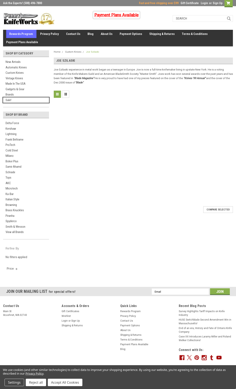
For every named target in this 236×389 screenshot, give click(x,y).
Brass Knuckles (15, 210)
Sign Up (217, 3)
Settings (14, 382)
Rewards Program (21, 34)
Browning (11, 205)
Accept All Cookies (65, 382)
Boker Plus (12, 161)
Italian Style (12, 199)
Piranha (10, 216)
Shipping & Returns (162, 34)
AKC (8, 183)
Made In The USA (16, 83)
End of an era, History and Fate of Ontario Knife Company (205, 330)
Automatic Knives (16, 67)
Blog (90, 34)
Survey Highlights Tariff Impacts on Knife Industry (202, 313)
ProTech (10, 145)
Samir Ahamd (13, 167)
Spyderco (11, 221)
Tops (8, 177)
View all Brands (15, 232)
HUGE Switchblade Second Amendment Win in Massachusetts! (205, 321)
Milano (10, 156)
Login (204, 3)
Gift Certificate (190, 3)
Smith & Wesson (15, 227)
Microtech (12, 188)
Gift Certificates (70, 311)
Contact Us (73, 34)
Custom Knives (15, 73)
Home (57, 52)
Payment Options (131, 34)
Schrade (10, 172)
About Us (106, 34)
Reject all (36, 382)
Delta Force (12, 123)
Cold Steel (12, 150)
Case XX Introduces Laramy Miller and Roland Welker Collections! (205, 338)
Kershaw (11, 128)
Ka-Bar (10, 194)
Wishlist (66, 316)
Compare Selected (218, 209)
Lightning (11, 134)
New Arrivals (13, 62)
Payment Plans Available (22, 42)
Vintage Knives (14, 78)
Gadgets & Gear (15, 89)
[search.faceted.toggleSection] (12, 268)
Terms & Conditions (195, 34)
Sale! (8, 100)
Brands (10, 94)
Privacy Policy (49, 34)
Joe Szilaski (92, 52)
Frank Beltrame (14, 139)
